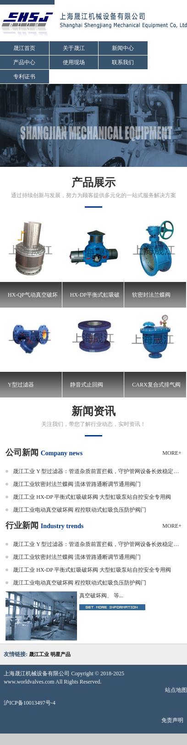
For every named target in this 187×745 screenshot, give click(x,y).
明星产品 (60, 654)
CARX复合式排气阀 (156, 384)
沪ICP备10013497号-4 (29, 703)
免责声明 (172, 720)
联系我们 (123, 62)
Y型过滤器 (21, 384)
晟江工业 (39, 654)
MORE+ (171, 453)
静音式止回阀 (86, 384)
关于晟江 (74, 48)
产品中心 (24, 62)
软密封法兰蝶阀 (151, 295)
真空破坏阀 (93, 595)
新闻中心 (123, 48)
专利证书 (24, 76)
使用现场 (74, 62)
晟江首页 (24, 48)
